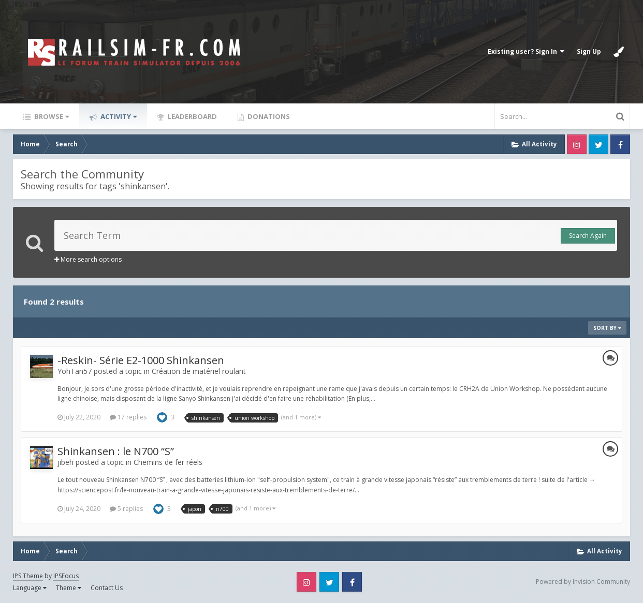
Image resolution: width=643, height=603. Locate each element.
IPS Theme (28, 575)
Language (30, 587)
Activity (118, 116)
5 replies (126, 508)
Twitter (598, 144)
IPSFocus (66, 575)
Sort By (607, 327)
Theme (68, 587)
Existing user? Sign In (526, 51)
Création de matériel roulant (199, 371)
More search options (88, 259)
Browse (51, 116)
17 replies (128, 417)
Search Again (588, 235)
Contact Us (107, 587)
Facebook (620, 144)
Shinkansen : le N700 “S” (115, 451)
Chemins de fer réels (168, 462)
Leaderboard (191, 116)
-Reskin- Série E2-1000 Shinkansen (140, 360)
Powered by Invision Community (583, 581)
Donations (268, 116)
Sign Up (589, 51)
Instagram (577, 144)
